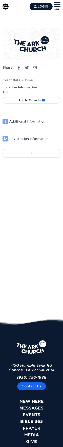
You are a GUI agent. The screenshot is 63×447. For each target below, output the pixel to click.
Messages (31, 408)
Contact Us (31, 386)
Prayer (31, 428)
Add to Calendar (31, 100)
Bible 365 (31, 421)
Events (31, 414)
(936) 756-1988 (31, 377)
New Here (31, 401)
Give (31, 441)
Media (31, 434)
